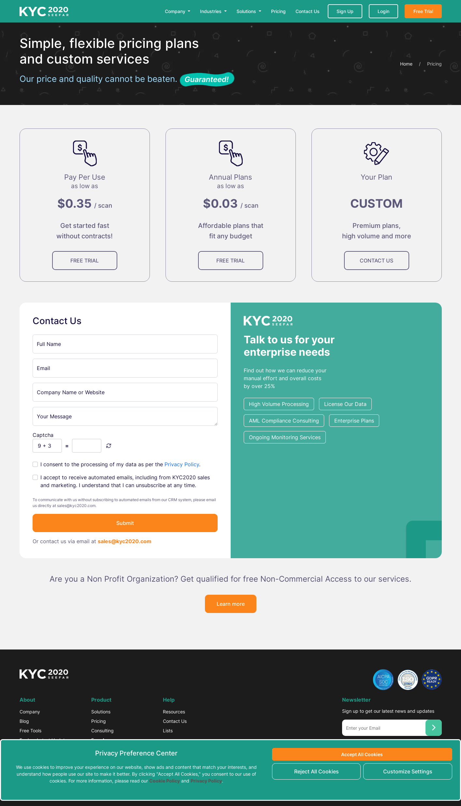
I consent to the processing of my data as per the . (120, 464)
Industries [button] (211, 11)
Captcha (43, 435)
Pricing (278, 11)
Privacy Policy (182, 464)
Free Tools (30, 730)
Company (30, 711)
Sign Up (345, 11)
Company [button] (176, 11)
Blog (24, 721)
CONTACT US (376, 260)
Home (406, 64)
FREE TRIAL (84, 260)
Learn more (231, 604)
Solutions (100, 711)
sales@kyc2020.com (124, 541)
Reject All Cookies (316, 771)
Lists (168, 730)
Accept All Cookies (362, 754)
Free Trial (423, 11)
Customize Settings (407, 771)
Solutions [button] (247, 11)
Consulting (102, 730)
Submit (125, 523)
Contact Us (307, 11)
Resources (174, 711)
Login (383, 11)
